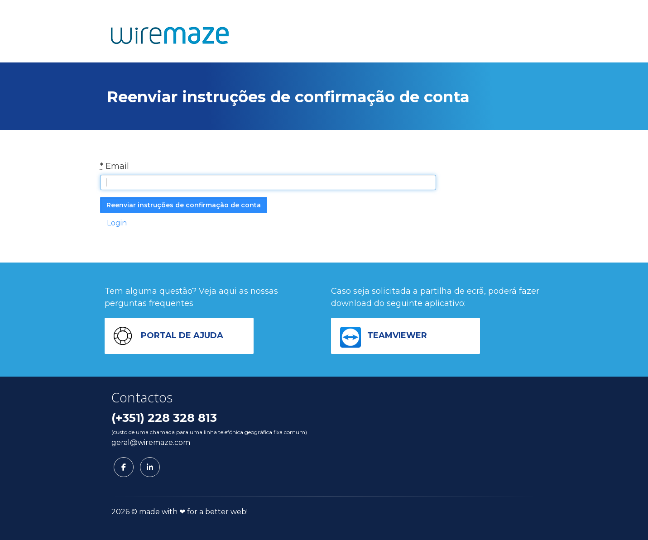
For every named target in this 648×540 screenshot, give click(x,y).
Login (117, 223)
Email (114, 166)
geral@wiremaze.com (150, 442)
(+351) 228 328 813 (164, 418)
